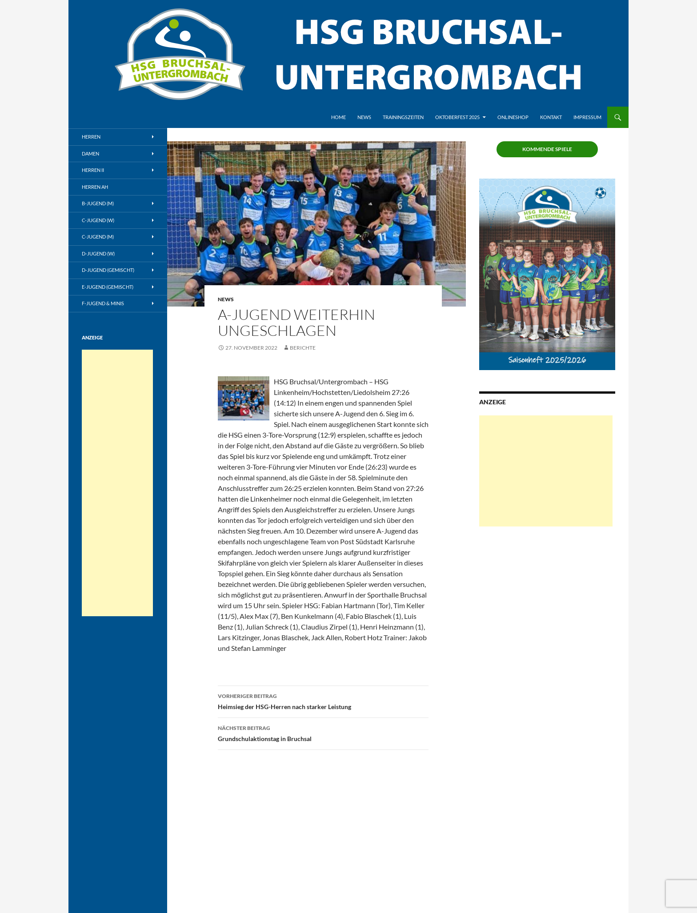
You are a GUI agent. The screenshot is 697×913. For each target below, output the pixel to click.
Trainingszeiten (403, 117)
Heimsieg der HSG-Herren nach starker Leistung (323, 700)
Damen (90, 153)
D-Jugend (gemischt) (108, 270)
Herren (91, 137)
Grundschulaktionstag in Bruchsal (323, 732)
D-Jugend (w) (98, 253)
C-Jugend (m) (98, 236)
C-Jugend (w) (98, 220)
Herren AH (95, 187)
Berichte (303, 347)
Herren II (93, 170)
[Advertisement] (546, 470)
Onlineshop (513, 117)
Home (338, 117)
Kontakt (551, 117)
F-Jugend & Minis (103, 303)
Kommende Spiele (547, 149)
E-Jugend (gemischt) (107, 287)
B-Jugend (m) (98, 203)
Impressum (587, 117)
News (364, 117)
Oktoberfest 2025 (457, 117)
